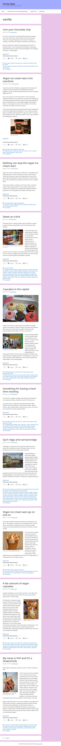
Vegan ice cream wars (19, 149)
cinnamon (14, 66)
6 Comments (7, 502)
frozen (29, 150)
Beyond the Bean (13, 269)
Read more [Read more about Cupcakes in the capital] (6, 363)
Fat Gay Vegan (9, 4)
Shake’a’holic (31, 707)
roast (26, 427)
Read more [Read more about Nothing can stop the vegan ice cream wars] (6, 194)
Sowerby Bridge (26, 498)
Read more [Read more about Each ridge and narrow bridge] (6, 480)
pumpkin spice (16, 274)
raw (37, 66)
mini (30, 272)
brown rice (23, 424)
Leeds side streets (14, 724)
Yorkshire (15, 501)
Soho (29, 646)
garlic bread (23, 426)
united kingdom (13, 378)
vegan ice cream (10, 206)
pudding (26, 376)
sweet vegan (6, 275)
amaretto (6, 269)
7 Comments (7, 207)
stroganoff (5, 429)
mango (15, 646)
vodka (35, 499)
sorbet (7, 152)
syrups (16, 275)
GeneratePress (38, 744)
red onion (25, 496)
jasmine (10, 272)
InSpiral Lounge (26, 66)
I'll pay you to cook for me (16, 63)
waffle (16, 206)
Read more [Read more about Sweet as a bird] (6, 259)
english (15, 271)
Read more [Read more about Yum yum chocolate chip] (6, 54)
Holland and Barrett (27, 571)
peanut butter (6, 496)
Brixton (10, 375)
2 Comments (7, 574)
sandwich (11, 498)
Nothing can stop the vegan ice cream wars (20, 164)
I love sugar (7, 63)
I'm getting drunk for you (29, 489)
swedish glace (32, 204)
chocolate (15, 150)
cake (13, 375)
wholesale (5, 278)
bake (5, 644)
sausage (16, 498)
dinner (16, 426)
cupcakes (32, 375)
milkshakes (25, 272)
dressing (31, 493)
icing (8, 646)
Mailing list (42, 11)
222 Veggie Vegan (8, 424)
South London (34, 646)
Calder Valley (16, 492)
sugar (4, 378)
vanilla (4, 67)
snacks (22, 274)
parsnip (13, 427)
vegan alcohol (24, 499)
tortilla (4, 499)
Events (3, 11)
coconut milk (21, 150)
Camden (10, 66)
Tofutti (8, 572)
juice (9, 495)
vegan (7, 67)
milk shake (14, 272)
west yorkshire (6, 501)
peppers (12, 496)
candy (19, 375)
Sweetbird (11, 275)
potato (17, 427)
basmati (15, 424)
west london (33, 429)
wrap (11, 501)
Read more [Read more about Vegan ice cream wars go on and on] (6, 560)
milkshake (20, 272)
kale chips (33, 66)
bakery (6, 375)
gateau (28, 426)
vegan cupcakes (27, 647)
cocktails (26, 492)
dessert (26, 150)
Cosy (33, 269)
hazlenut (26, 271)
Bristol (19, 269)
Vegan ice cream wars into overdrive (18, 80)
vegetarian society (30, 277)
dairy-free (5, 493)
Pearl (21, 204)
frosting (11, 376)
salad (7, 498)
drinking (35, 493)
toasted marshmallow (25, 275)
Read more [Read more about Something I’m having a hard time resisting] (6, 412)
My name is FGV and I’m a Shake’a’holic (17, 659)
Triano (11, 572)
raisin (21, 496)
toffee (32, 275)
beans (19, 424)
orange (35, 495)
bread (10, 492)
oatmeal (31, 495)
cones (8, 571)
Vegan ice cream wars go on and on (19, 513)
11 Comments (7, 69)
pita (15, 496)
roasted (29, 427)
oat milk (33, 272)
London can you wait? (28, 63)
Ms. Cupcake (20, 376)
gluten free (19, 66)
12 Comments (7, 649)
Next (8, 738)
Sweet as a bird (11, 216)
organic (4, 274)
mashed (9, 427)
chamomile (24, 269)
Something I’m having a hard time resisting (19, 390)
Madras (16, 495)
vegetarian (23, 277)
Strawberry (12, 152)
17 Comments (7, 379)
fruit (19, 426)
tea (19, 275)
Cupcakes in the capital (16, 289)
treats (7, 378)
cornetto (15, 204)
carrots (28, 424)
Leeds (16, 726)
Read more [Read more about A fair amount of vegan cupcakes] (6, 634)
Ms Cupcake (28, 595)
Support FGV (33, 11)
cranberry (35, 492)
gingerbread (21, 271)
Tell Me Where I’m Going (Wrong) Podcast (17, 11)
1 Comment (7, 280)
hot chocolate (32, 271)
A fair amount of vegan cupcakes (16, 585)
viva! (37, 277)
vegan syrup (17, 277)
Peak (19, 204)
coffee (27, 644)
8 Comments (7, 430)
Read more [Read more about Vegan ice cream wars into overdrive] (5, 138)
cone (5, 571)
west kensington (26, 429)
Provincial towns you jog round (16, 490)
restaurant (21, 427)
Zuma (9, 278)
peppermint (9, 274)
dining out (11, 426)
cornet (11, 204)
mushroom (26, 495)
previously (9, 603)
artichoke (6, 492)
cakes (16, 375)
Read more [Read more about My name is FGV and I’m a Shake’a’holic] (6, 716)
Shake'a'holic (6, 727)
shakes (11, 727)
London (15, 376)
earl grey (11, 271)
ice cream (34, 150)
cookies (28, 375)
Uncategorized (6, 373)
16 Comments (7, 153)
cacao (5, 66)
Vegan (6, 64)
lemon (4, 152)
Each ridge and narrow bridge (20, 439)
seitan (33, 427)
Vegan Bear (26, 378)
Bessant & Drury (8, 150)
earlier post (28, 407)
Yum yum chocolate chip (17, 29)
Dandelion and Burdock (13, 493)
